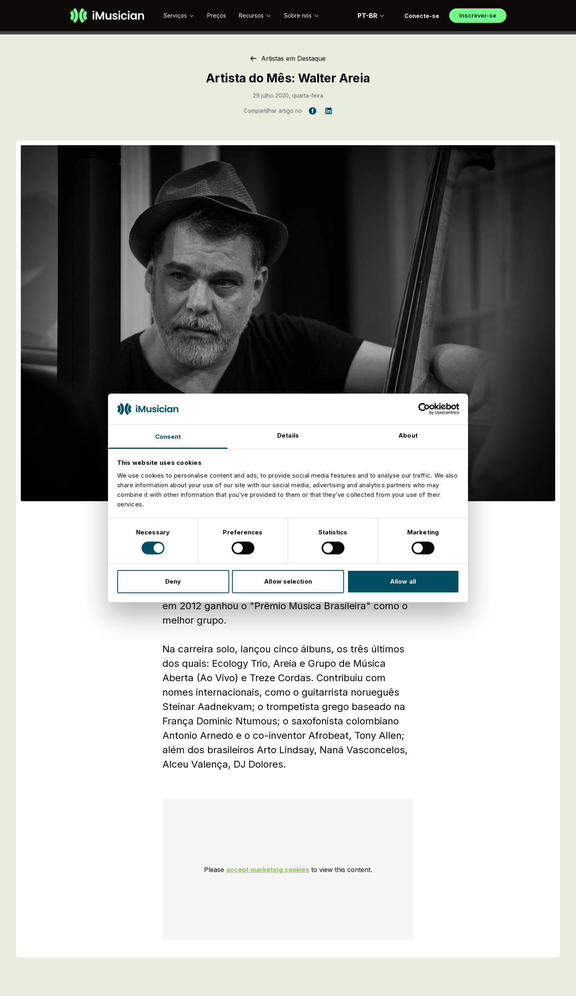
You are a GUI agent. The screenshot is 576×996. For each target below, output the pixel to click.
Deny (173, 581)
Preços (216, 15)
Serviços (179, 15)
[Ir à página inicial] (107, 15)
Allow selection (288, 581)
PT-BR (371, 16)
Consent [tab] (168, 436)
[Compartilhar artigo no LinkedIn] (328, 111)
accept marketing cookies (267, 870)
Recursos (255, 15)
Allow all (403, 581)
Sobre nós (301, 15)
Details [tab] (288, 435)
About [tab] (408, 435)
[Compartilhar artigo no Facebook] (312, 111)
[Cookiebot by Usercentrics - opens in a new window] (424, 409)
